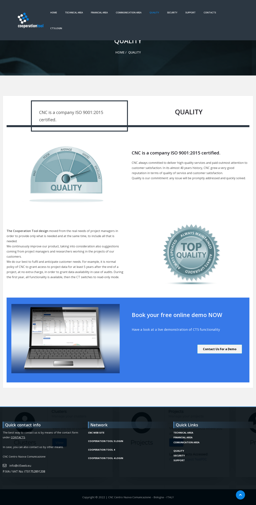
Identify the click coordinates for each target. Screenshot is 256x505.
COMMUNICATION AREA (128, 12)
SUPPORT (190, 12)
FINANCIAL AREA (99, 12)
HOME (53, 12)
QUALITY (154, 12)
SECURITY (172, 12)
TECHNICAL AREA (74, 12)
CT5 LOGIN (56, 28)
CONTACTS (210, 12)
